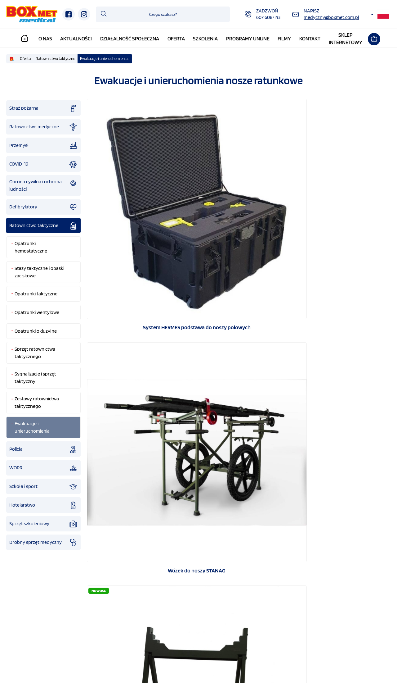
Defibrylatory (43, 207)
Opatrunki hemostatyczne (31, 247)
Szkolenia (206, 38)
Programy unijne (249, 38)
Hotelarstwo (43, 505)
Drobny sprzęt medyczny (43, 542)
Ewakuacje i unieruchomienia (32, 427)
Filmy (286, 38)
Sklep (373, 643)
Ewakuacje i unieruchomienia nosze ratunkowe (106, 58)
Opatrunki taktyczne (36, 294)
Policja (43, 449)
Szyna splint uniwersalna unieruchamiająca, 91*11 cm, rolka (135, 472)
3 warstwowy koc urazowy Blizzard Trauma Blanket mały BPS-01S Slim (239, 340)
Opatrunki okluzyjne (36, 331)
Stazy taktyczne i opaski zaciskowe (39, 272)
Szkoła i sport (43, 486)
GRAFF (142, 670)
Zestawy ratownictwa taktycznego (37, 402)
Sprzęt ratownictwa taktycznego (35, 352)
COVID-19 (43, 164)
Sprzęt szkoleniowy (43, 524)
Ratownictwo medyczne (43, 127)
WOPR (43, 468)
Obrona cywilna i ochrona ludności (43, 185)
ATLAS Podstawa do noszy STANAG (342, 208)
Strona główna (33, 643)
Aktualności (78, 38)
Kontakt (311, 38)
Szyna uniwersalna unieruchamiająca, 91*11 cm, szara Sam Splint (342, 340)
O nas (47, 38)
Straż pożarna (43, 108)
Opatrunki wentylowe (37, 312)
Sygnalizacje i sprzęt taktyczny (35, 377)
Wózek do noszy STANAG (239, 208)
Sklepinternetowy (347, 38)
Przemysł (43, 145)
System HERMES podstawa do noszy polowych (135, 208)
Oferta (177, 38)
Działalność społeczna (131, 38)
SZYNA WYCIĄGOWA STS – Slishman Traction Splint (135, 340)
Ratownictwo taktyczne (55, 58)
